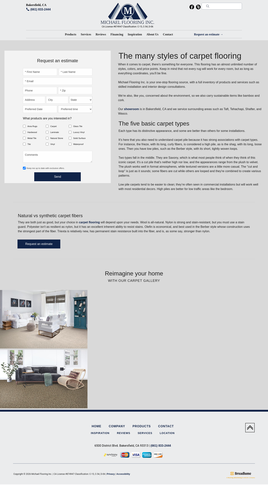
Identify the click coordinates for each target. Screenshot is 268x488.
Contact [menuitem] (166, 426)
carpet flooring (89, 222)
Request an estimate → (208, 34)
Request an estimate (39, 243)
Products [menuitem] (142, 426)
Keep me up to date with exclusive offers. (46, 168)
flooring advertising (235, 478)
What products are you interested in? (47, 118)
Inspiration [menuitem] (100, 433)
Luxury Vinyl (78, 132)
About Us (152, 34)
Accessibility (123, 474)
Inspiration (135, 34)
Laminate (54, 132)
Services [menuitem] (145, 433)
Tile (29, 144)
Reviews (101, 34)
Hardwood (32, 132)
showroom (131, 109)
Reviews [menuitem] (123, 433)
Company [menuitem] (117, 426)
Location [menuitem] (167, 433)
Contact (168, 34)
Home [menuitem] (96, 426)
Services (86, 34)
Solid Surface (79, 138)
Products (70, 34)
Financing (117, 34)
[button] (71, 35)
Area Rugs (32, 126)
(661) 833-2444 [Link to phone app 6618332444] (40, 9)
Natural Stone (56, 138)
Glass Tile (77, 126)
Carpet (53, 126)
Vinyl (52, 144)
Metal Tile (32, 138)
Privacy (111, 474)
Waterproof (78, 144)
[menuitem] (191, 8)
